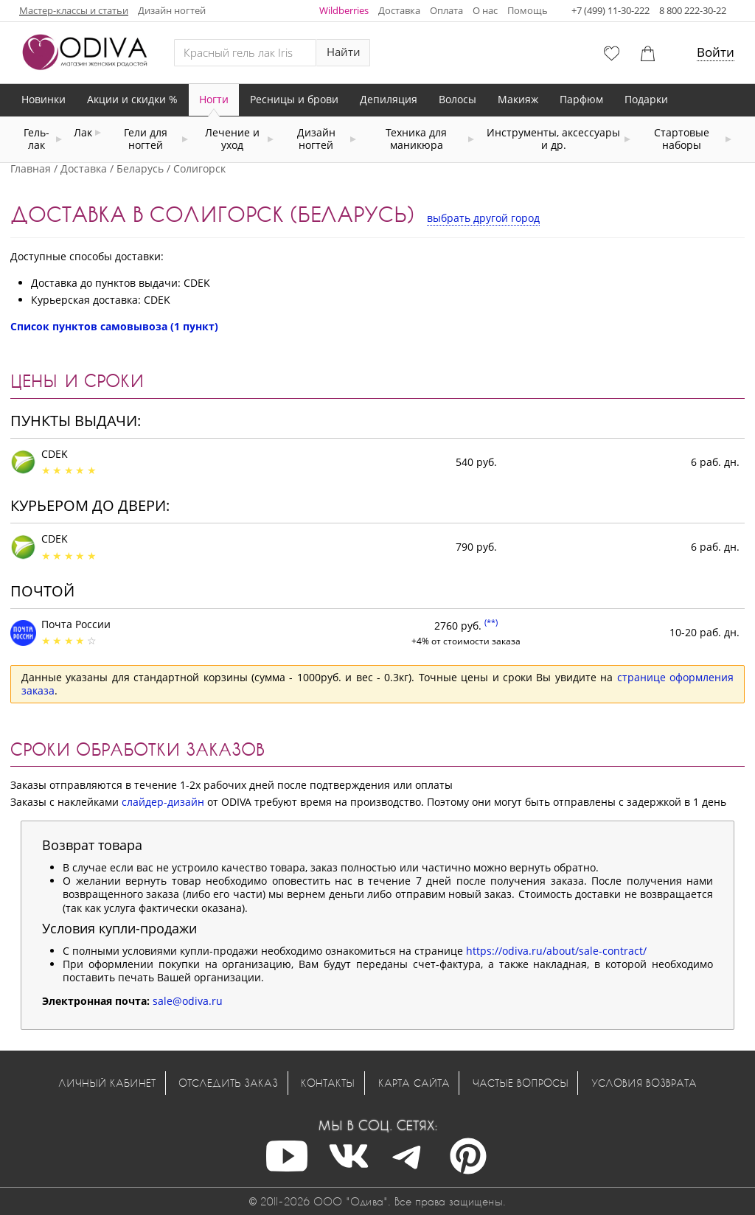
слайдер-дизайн (163, 802)
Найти (344, 52)
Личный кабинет (107, 1082)
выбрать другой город (483, 218)
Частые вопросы (520, 1082)
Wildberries (344, 10)
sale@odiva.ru (188, 1001)
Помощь (527, 10)
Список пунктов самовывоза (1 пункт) (114, 326)
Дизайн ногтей (172, 10)
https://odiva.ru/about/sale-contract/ (556, 951)
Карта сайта (414, 1082)
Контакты (328, 1082)
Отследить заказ (228, 1082)
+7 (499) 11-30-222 (610, 10)
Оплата (446, 10)
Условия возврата (644, 1082)
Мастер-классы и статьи (73, 10)
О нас (485, 10)
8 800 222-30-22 (692, 10)
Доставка (399, 10)
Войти (715, 51)
